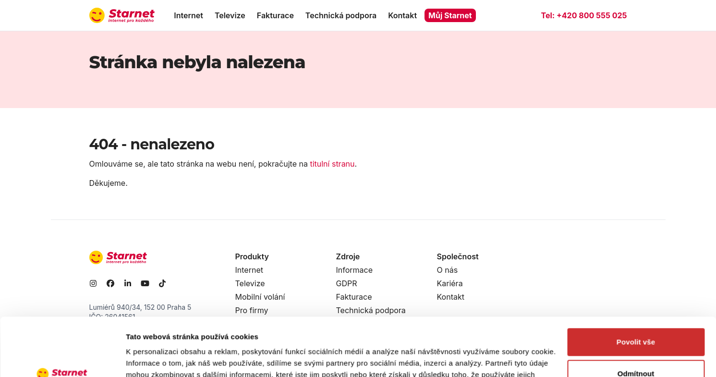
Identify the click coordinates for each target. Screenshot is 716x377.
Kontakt (402, 15)
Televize (230, 15)
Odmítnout (636, 319)
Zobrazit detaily (153, 358)
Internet (188, 15)
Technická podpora (340, 15)
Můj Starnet (450, 15)
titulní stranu (332, 164)
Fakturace (275, 15)
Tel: (584, 15)
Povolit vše (636, 287)
